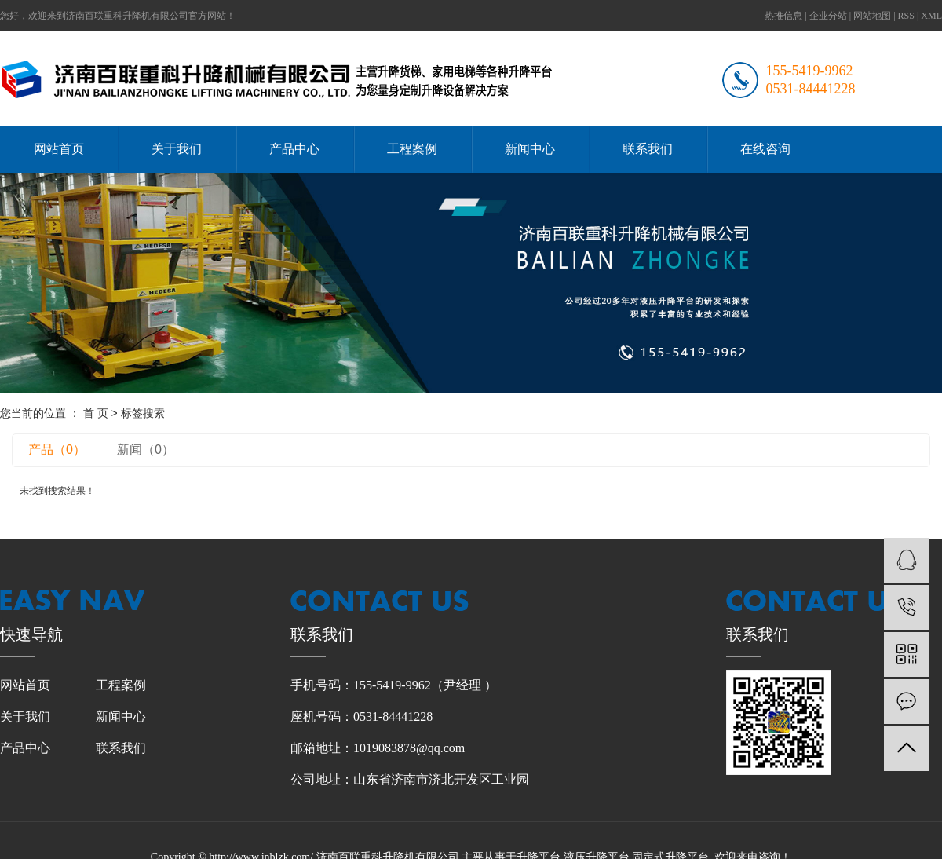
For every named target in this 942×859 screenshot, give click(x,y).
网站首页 (59, 148)
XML (931, 15)
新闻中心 (530, 148)
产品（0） (57, 449)
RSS (906, 15)
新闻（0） (145, 449)
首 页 (95, 413)
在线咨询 (765, 148)
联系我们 (648, 148)
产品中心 (294, 148)
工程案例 (412, 148)
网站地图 (872, 15)
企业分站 (828, 15)
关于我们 (177, 148)
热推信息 (783, 15)
